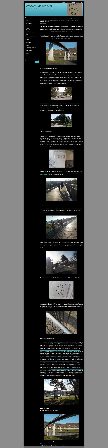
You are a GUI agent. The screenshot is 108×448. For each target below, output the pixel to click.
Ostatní (27, 45)
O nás (27, 21)
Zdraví (27, 53)
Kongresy (28, 44)
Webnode (65, 445)
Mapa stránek (72, 2)
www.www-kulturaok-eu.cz (45, 174)
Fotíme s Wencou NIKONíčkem (32, 36)
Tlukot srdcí (28, 48)
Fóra (27, 55)
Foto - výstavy (29, 37)
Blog (27, 26)
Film (27, 34)
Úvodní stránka (65, 2)
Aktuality (28, 28)
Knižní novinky (29, 42)
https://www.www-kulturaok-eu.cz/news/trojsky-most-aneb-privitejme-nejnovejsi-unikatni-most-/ (58, 361)
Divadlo (27, 31)
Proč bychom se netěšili (31, 47)
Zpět (41, 443)
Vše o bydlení (29, 50)
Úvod (41, 17)
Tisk (81, 2)
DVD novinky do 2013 (30, 32)
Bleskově (28, 29)
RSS (78, 2)
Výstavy (27, 52)
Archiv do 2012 (29, 23)
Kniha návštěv (29, 25)
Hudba (27, 40)
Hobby (27, 39)
